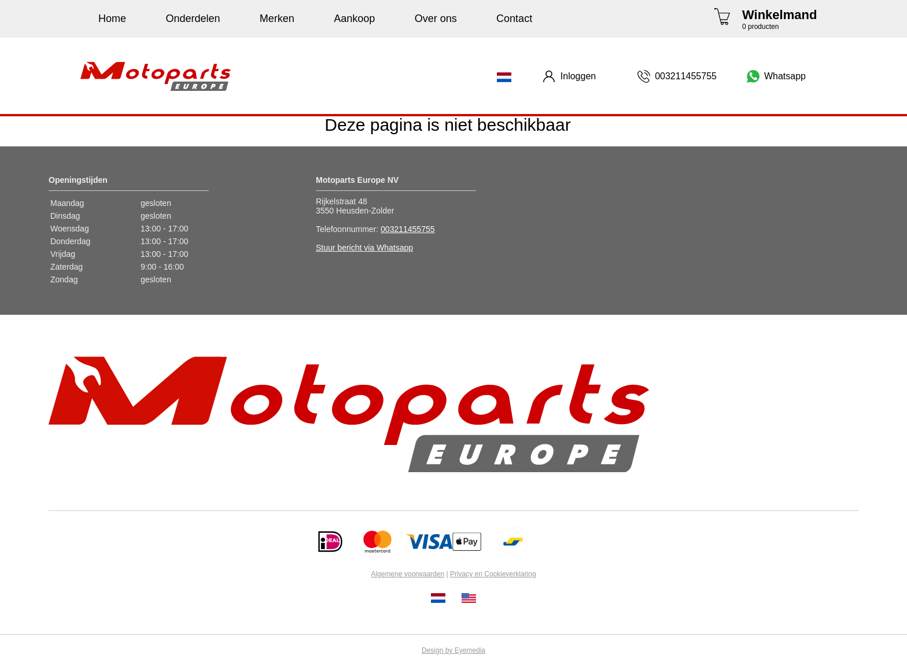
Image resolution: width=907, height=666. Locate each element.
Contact (514, 18)
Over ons (436, 18)
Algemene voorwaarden (407, 574)
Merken (277, 18)
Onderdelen (192, 18)
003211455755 (407, 229)
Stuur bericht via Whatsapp (364, 247)
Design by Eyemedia (453, 650)
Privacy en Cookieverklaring (493, 574)
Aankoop (354, 18)
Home (112, 18)
